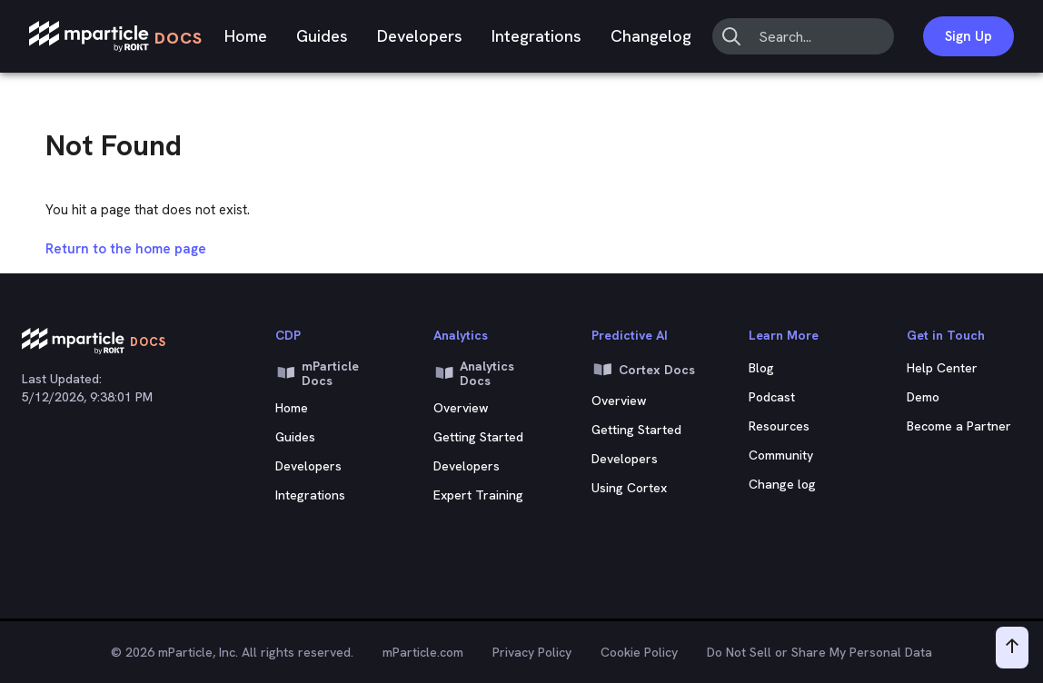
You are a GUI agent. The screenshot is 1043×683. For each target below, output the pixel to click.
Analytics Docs (474, 373)
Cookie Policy (639, 652)
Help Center (942, 368)
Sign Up (968, 36)
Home (245, 35)
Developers (419, 35)
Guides (322, 35)
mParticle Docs (317, 373)
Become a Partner (959, 426)
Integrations (536, 35)
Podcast (772, 397)
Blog (761, 368)
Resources (779, 426)
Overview (461, 408)
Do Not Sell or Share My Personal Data (819, 652)
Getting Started (478, 437)
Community (781, 455)
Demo (923, 397)
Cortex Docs (643, 370)
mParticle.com (422, 652)
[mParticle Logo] (116, 37)
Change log (782, 484)
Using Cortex (629, 488)
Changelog (651, 35)
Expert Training (478, 495)
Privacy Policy (531, 652)
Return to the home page (125, 249)
